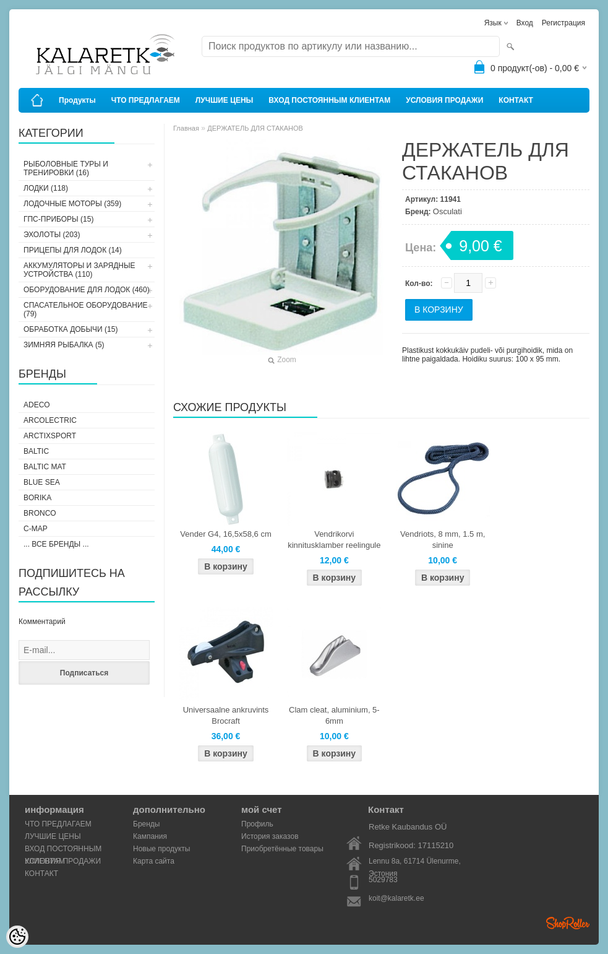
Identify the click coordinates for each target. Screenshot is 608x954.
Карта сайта (153, 861)
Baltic (36, 451)
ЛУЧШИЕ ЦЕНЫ (224, 100)
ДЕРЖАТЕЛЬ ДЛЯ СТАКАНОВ (255, 128)
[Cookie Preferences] (17, 937)
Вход (524, 23)
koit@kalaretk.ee (396, 898)
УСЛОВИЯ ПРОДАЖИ (444, 100)
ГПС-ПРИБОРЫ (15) (58, 219)
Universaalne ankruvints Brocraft (226, 715)
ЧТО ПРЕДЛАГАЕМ (145, 100)
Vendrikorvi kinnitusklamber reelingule (334, 539)
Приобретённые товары (282, 848)
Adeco (37, 405)
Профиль (257, 824)
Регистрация (563, 23)
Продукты (77, 100)
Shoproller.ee (567, 923)
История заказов (270, 836)
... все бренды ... (56, 544)
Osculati (447, 211)
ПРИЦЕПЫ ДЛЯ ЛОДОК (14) (73, 250)
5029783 (383, 879)
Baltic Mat (45, 466)
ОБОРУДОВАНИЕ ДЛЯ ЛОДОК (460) (87, 289)
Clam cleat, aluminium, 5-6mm (334, 715)
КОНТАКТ (516, 100)
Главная (186, 128)
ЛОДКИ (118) (46, 188)
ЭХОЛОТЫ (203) (52, 234)
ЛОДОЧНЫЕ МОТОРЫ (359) (72, 203)
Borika (37, 497)
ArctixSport (50, 435)
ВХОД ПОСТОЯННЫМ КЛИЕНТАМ (329, 100)
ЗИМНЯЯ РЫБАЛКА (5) (64, 344)
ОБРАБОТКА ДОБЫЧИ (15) (71, 329)
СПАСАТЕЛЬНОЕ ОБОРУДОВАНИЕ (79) (86, 309)
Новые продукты (161, 848)
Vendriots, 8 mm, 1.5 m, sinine (442, 539)
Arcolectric (50, 420)
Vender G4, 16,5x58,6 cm (225, 534)
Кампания (150, 836)
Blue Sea (42, 482)
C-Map (36, 528)
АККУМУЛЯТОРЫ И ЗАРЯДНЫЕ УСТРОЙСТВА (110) (79, 270)
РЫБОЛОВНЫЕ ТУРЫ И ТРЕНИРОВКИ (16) (66, 168)
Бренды (146, 824)
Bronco (40, 513)
